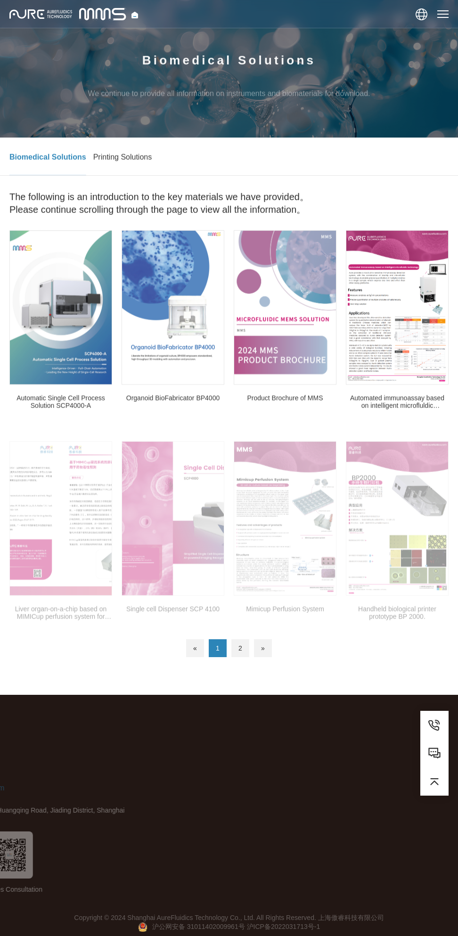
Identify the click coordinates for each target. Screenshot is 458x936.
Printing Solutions (122, 160)
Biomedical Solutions (47, 160)
